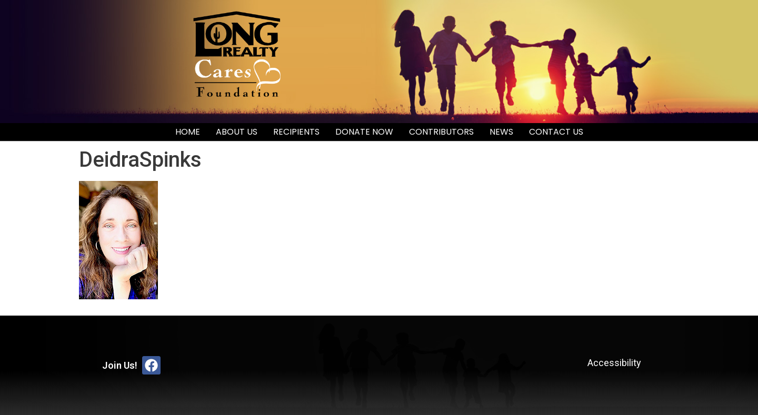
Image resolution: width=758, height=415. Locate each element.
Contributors (441, 132)
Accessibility (614, 362)
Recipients (296, 132)
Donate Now (364, 132)
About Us (236, 132)
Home (187, 132)
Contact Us (556, 132)
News (501, 132)
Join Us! (119, 365)
